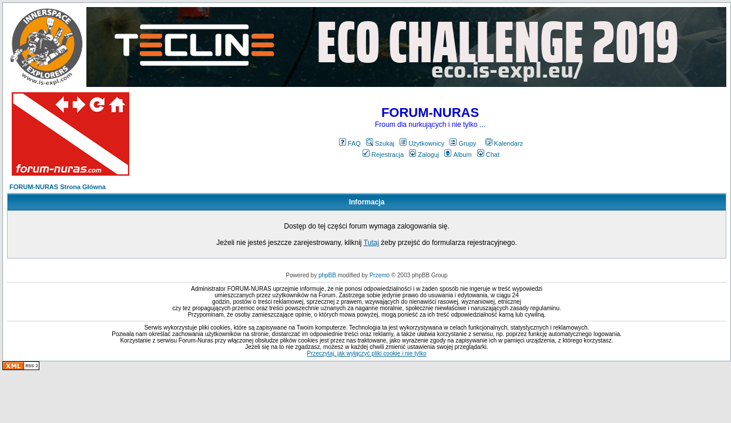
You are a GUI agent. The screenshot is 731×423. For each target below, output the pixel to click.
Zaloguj (424, 154)
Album (457, 154)
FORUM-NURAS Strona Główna (57, 186)
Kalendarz (504, 143)
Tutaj (371, 243)
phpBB (327, 275)
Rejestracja (383, 154)
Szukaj (380, 143)
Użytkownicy (422, 143)
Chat (488, 154)
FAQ (350, 143)
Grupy (463, 143)
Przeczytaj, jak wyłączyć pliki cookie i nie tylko (366, 353)
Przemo (380, 275)
